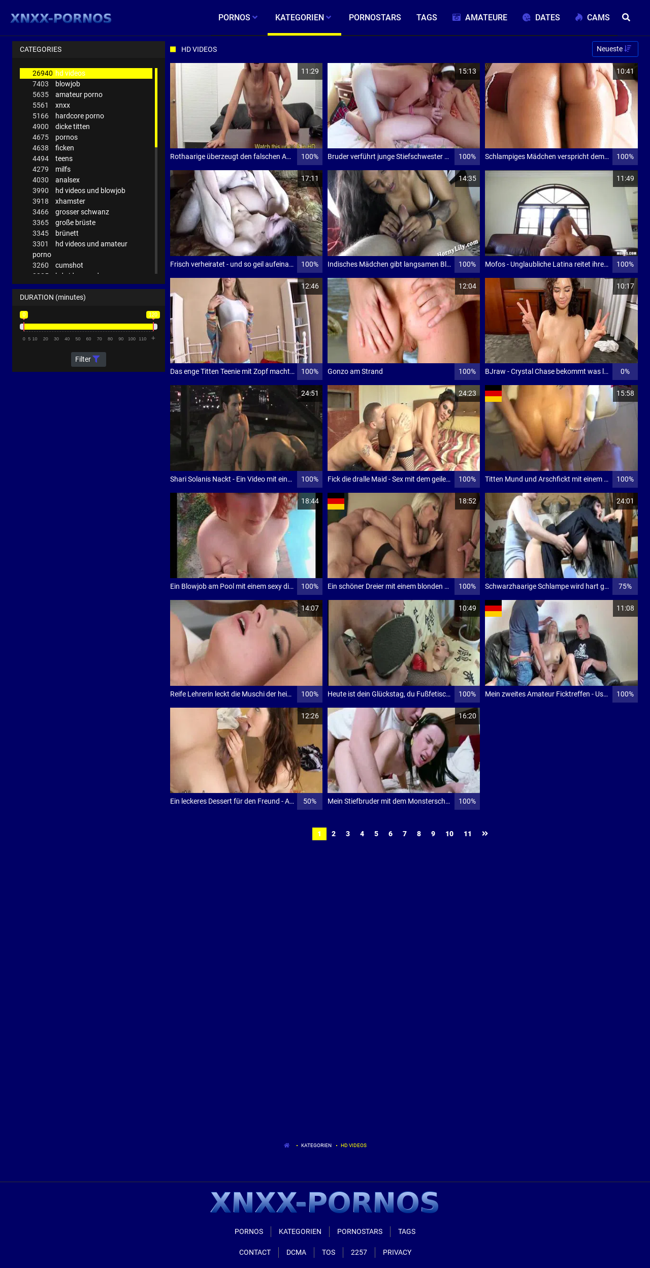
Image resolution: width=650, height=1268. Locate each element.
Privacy (397, 1252)
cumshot (57, 265)
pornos (55, 137)
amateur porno (67, 94)
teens (52, 158)
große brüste (63, 222)
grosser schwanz (70, 212)
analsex (56, 180)
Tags (406, 1231)
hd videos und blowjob (78, 190)
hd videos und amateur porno (79, 249)
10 (449, 834)
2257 (359, 1252)
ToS (328, 1252)
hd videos (58, 73)
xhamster (58, 201)
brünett (55, 233)
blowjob (56, 84)
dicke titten (61, 126)
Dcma (296, 1252)
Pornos (249, 1231)
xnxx (51, 105)
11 (468, 834)
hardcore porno (68, 116)
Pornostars (359, 1231)
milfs (51, 169)
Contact (255, 1252)
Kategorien (316, 1145)
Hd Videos (354, 1145)
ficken (53, 148)
